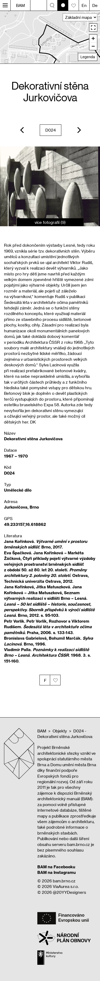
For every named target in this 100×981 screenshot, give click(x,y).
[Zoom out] (93, 46)
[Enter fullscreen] (93, 27)
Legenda (87, 57)
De (95, 5)
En (84, 5)
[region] (50, 37)
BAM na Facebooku (56, 866)
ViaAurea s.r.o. (66, 886)
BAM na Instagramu (56, 872)
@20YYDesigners (69, 892)
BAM (20, 5)
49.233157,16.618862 (25, 524)
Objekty (60, 730)
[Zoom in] (93, 38)
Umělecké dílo (17, 490)
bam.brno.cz (64, 880)
